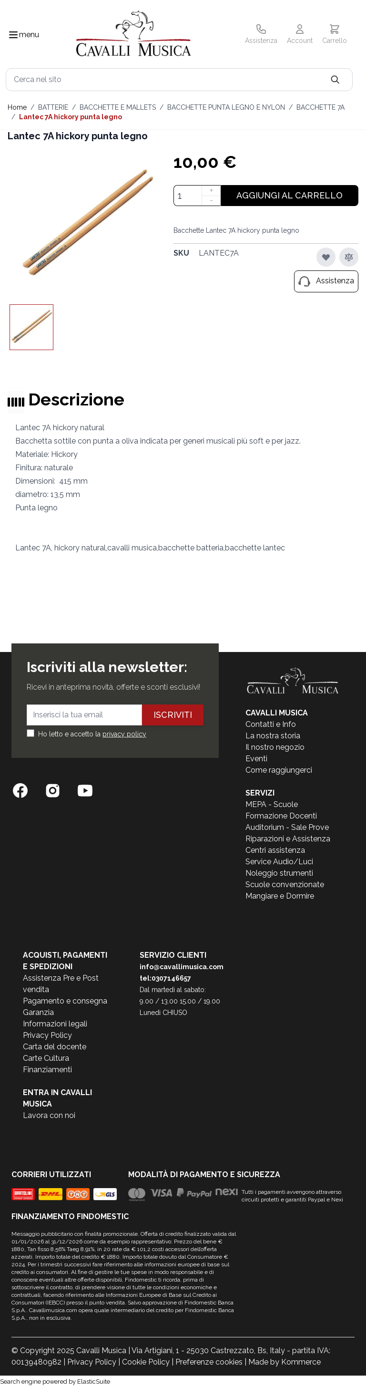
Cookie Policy (146, 1361)
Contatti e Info (270, 724)
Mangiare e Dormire (279, 896)
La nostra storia (272, 735)
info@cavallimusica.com (182, 967)
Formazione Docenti (281, 815)
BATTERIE (53, 107)
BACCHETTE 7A (320, 107)
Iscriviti (172, 715)
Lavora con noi (49, 1115)
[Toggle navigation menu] (13, 35)
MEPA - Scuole (271, 804)
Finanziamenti (47, 1069)
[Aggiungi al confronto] (348, 257)
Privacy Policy (47, 1035)
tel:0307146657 (165, 978)
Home (17, 107)
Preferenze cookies (209, 1361)
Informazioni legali (55, 1023)
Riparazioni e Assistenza (287, 838)
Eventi (256, 758)
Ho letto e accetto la (92, 734)
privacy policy (124, 734)
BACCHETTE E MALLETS (118, 107)
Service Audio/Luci (279, 861)
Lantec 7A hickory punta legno (70, 117)
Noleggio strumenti (279, 873)
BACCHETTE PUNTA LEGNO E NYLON (226, 107)
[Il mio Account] (300, 34)
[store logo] (133, 35)
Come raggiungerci (278, 770)
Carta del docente (54, 1046)
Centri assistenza (275, 850)
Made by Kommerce (284, 1361)
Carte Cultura (46, 1058)
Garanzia (38, 1012)
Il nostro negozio (275, 747)
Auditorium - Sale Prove (287, 827)
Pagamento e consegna (65, 1000)
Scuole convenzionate (284, 884)
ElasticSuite (93, 1381)
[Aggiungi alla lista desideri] (326, 257)
